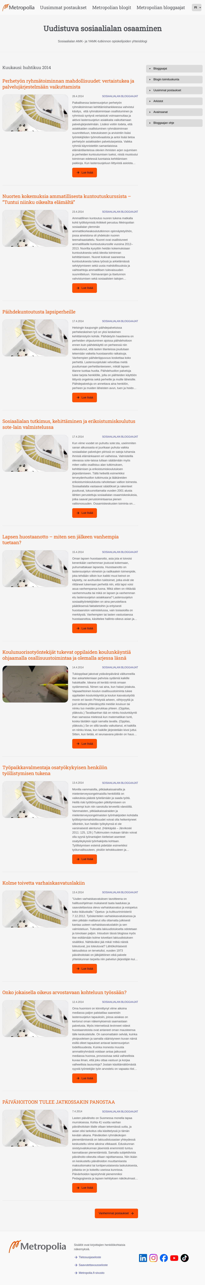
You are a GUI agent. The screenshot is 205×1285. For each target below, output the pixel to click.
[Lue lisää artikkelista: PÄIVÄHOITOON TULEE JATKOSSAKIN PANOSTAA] (84, 1188)
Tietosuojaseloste (90, 1257)
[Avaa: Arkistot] (174, 190)
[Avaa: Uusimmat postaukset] (174, 179)
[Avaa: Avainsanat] (174, 201)
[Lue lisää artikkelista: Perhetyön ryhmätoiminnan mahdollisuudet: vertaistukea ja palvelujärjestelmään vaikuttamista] (84, 172)
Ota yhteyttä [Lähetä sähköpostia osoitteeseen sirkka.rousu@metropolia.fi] (159, 153)
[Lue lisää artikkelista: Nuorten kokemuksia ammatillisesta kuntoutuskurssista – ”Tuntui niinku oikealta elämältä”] (84, 288)
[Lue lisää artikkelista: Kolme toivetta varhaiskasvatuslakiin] (84, 968)
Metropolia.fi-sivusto (91, 1272)
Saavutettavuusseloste (93, 1265)
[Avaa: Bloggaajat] (174, 69)
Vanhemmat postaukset (114, 1213)
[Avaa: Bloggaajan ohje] (174, 212)
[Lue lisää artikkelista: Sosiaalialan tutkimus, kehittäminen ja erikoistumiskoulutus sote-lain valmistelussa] (84, 513)
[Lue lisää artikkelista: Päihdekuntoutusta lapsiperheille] (84, 397)
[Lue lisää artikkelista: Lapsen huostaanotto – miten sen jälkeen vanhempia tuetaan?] (84, 628)
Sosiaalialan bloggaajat (120, 96)
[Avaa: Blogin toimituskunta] (174, 168)
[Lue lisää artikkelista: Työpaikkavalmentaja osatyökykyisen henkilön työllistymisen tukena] (84, 859)
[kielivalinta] (196, 7)
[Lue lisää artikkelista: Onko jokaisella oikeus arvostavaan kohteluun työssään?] (84, 1078)
